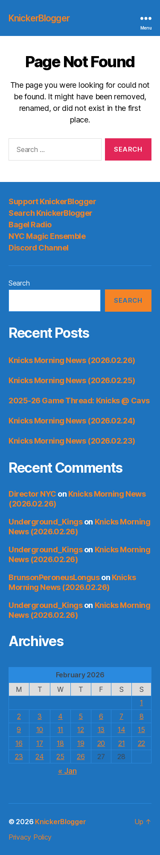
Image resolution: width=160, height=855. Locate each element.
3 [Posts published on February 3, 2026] (40, 716)
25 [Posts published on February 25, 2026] (60, 756)
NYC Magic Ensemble (47, 236)
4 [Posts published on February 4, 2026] (60, 716)
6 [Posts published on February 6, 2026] (101, 716)
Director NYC (32, 493)
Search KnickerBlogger (51, 213)
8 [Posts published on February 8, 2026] (142, 716)
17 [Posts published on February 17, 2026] (39, 743)
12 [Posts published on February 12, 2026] (80, 729)
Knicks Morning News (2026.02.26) (72, 360)
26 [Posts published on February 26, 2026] (80, 756)
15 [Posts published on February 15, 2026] (141, 729)
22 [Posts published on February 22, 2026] (141, 743)
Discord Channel (39, 247)
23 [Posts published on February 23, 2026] (19, 756)
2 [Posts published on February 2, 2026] (19, 716)
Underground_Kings (45, 521)
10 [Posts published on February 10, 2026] (39, 729)
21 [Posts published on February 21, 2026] (121, 743)
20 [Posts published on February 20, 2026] (101, 743)
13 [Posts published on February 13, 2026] (101, 729)
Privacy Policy (30, 837)
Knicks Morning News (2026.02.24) (72, 420)
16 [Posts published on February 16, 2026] (18, 743)
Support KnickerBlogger (52, 201)
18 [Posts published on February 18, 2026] (60, 743)
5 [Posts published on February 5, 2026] (81, 716)
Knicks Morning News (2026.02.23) (72, 440)
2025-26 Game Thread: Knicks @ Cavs (79, 400)
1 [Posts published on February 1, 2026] (141, 702)
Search (19, 283)
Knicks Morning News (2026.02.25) (72, 380)
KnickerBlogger (39, 18)
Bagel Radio (30, 224)
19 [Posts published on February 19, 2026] (80, 743)
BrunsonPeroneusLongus (54, 577)
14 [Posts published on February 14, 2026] (121, 729)
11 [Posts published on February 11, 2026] (60, 729)
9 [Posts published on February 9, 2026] (19, 729)
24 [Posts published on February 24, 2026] (39, 756)
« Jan (67, 770)
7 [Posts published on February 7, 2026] (121, 716)
